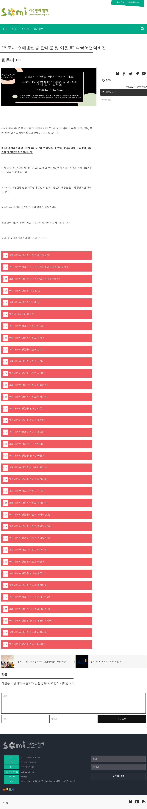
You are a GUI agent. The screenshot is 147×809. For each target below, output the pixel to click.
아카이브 (38, 29)
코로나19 (107, 99)
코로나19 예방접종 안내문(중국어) (27, 432)
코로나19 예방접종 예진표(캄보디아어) (29, 255)
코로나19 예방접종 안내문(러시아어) (28, 479)
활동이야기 (111, 92)
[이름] (118, 759)
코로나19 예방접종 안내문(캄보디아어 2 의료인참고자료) (39, 267)
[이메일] (118, 767)
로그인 (5, 803)
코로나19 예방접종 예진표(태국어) (27, 326)
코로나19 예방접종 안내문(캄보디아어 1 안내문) (34, 278)
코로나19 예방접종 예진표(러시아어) (28, 396)
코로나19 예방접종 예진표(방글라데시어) (30, 526)
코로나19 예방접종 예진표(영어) (26, 361)
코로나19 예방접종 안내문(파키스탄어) (29, 597)
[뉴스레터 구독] (118, 776)
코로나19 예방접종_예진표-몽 (24, 290)
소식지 (25, 29)
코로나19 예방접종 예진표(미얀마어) (28, 549)
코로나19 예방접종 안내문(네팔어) (27, 644)
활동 (14, 29)
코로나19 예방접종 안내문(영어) (26, 443)
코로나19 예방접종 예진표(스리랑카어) (29, 538)
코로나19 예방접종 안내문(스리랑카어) (29, 608)
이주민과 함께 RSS (143, 801)
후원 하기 (8, 790)
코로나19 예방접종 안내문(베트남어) (28, 467)
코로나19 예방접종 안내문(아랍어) (27, 455)
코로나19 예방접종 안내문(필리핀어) (28, 585)
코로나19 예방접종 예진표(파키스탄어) (29, 514)
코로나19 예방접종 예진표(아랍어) (27, 373)
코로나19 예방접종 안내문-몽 (24, 302)
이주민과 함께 (25, 11)
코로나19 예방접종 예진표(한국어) (27, 490)
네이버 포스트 (130, 802)
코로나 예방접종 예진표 (21, 314)
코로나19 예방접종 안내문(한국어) (27, 573)
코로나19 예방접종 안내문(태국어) (27, 408)
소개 (4, 29)
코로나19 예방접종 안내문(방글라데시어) (30, 620)
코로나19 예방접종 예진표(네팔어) (27, 561)
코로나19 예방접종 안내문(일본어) (27, 420)
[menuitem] (5, 29)
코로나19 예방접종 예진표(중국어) (27, 337)
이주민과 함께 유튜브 (136, 801)
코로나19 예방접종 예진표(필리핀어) (28, 502)
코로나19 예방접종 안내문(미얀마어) (28, 632)
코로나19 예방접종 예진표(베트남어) (28, 384)
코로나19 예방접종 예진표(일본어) (27, 349)
